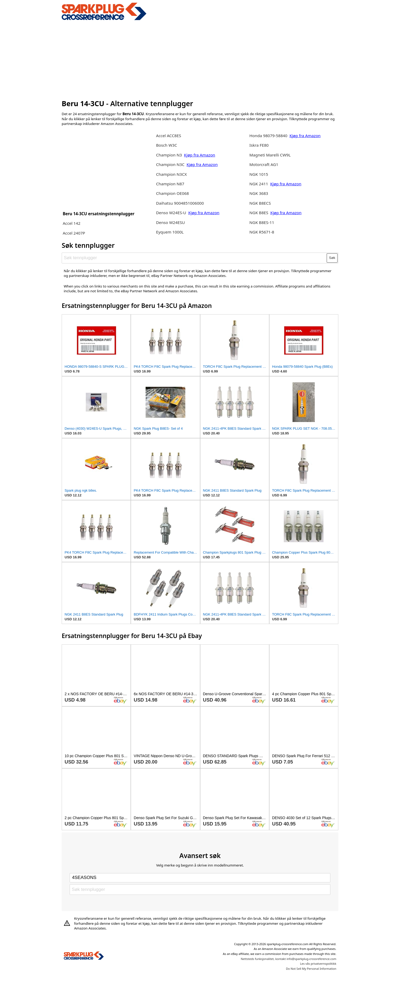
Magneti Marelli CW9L (270, 155)
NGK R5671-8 (261, 232)
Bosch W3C (166, 145)
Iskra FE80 (259, 145)
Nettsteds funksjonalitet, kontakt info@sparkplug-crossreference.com (288, 959)
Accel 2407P (74, 233)
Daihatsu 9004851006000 (180, 203)
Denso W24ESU (170, 222)
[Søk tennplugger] (194, 258)
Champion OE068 (172, 193)
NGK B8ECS (260, 203)
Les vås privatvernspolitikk (318, 964)
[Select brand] (200, 877)
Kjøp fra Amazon (199, 155)
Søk (332, 258)
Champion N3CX (171, 174)
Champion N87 (170, 183)
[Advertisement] (200, 59)
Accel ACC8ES (168, 135)
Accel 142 (71, 223)
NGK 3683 (258, 193)
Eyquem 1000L (169, 232)
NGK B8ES (258, 212)
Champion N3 (169, 155)
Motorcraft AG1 (263, 164)
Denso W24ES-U (171, 212)
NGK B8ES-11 (261, 222)
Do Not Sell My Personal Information (311, 969)
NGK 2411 (259, 183)
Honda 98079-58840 (268, 135)
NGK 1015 (258, 174)
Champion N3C (170, 164)
